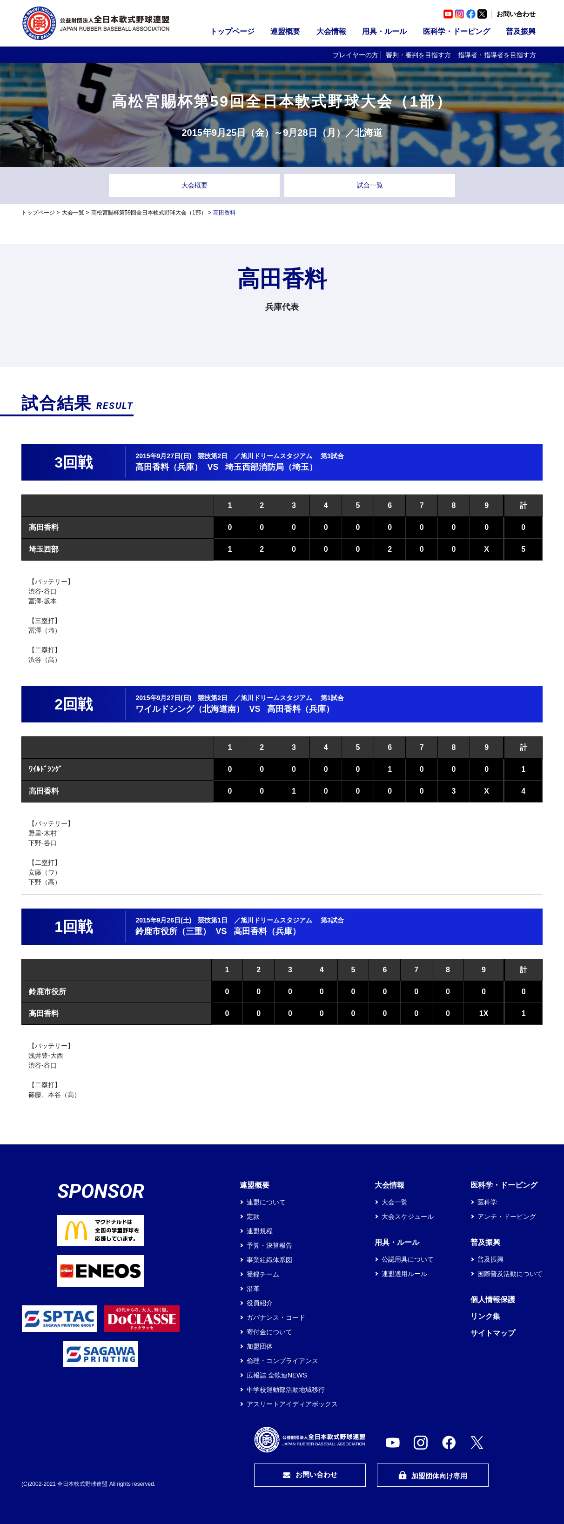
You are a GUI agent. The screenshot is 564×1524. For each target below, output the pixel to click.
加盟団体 (260, 1346)
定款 (253, 1216)
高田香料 (44, 527)
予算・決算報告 (269, 1245)
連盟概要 (285, 31)
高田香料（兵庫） (168, 467)
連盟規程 (260, 1231)
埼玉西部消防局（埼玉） (271, 467)
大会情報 (331, 31)
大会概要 (194, 185)
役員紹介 (260, 1303)
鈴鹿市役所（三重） (173, 931)
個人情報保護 (492, 1299)
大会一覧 (73, 212)
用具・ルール (384, 31)
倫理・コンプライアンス (282, 1360)
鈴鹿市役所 (47, 992)
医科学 (487, 1202)
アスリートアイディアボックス (292, 1404)
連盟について (266, 1202)
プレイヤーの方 (355, 55)
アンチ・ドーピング (506, 1216)
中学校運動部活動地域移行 (286, 1389)
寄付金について (269, 1332)
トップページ (232, 31)
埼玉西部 (44, 549)
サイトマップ (492, 1333)
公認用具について (408, 1259)
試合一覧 (370, 185)
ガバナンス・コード (276, 1317)
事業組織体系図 (269, 1259)
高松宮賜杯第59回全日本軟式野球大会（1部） (149, 212)
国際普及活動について (510, 1273)
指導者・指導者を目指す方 (497, 55)
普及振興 (521, 31)
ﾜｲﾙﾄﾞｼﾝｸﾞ (45, 769)
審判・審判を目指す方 (418, 55)
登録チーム (263, 1274)
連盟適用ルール (404, 1273)
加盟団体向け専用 (432, 1475)
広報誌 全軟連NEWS (277, 1375)
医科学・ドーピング (456, 31)
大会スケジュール (408, 1216)
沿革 (253, 1288)
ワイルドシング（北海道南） (189, 709)
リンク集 (485, 1316)
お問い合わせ (516, 14)
